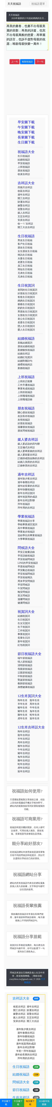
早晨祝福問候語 (26, 566)
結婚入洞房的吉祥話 (29, 462)
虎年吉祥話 (24, 767)
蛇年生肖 (35, 714)
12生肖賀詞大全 (29, 696)
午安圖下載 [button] (18, 1103)
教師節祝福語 (25, 683)
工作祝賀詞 (24, 630)
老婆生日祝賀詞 (26, 322)
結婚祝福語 (24, 159)
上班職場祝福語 (26, 395)
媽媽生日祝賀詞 (26, 300)
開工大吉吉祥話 (26, 227)
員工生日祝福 (25, 265)
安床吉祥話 (24, 220)
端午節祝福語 (25, 658)
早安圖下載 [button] (6, 1103)
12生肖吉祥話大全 (31, 727)
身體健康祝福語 (26, 687)
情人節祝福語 (25, 661)
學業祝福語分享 (26, 520)
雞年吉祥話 (24, 760)
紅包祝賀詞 (24, 645)
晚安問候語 (24, 592)
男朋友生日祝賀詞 (27, 311)
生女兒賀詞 (24, 623)
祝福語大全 (26, 152)
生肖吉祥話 (26, 1098)
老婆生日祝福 (25, 262)
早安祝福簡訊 (25, 577)
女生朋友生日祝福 (27, 251)
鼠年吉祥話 (24, 771)
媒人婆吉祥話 (28, 439)
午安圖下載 (26, 127)
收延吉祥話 (24, 191)
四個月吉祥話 (25, 187)
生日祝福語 (24, 156)
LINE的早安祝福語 (28, 563)
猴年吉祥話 (24, 746)
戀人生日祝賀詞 (26, 326)
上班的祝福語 (25, 392)
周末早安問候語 (26, 581)
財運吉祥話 (24, 202)
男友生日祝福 (25, 240)
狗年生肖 (22, 700)
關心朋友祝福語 (26, 412)
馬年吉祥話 (24, 742)
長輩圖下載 (26, 137)
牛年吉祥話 (24, 749)
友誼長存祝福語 (26, 416)
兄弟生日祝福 (25, 273)
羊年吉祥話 (24, 738)
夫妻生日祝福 (25, 258)
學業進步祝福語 (26, 531)
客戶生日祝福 (25, 244)
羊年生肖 (22, 704)
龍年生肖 (35, 700)
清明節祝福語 (25, 665)
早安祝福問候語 (26, 559)
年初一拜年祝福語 (26, 1051)
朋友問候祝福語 (26, 430)
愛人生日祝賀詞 (26, 329)
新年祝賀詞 (24, 641)
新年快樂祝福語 (26, 489)
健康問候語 (24, 602)
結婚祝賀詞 (24, 616)
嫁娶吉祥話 (24, 205)
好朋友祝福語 (25, 423)
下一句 (40, 61)
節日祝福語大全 (29, 654)
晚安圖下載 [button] (30, 1103)
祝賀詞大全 (26, 611)
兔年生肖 (35, 711)
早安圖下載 (26, 122)
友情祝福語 (24, 419)
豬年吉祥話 (24, 753)
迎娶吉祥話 (24, 209)
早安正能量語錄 (26, 552)
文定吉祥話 (24, 216)
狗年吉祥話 (24, 731)
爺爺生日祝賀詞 (26, 304)
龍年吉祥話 (24, 735)
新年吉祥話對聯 (26, 500)
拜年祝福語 (24, 504)
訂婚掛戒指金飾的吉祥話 (31, 458)
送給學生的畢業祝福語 (30, 535)
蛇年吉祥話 (24, 764)
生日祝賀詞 (26, 285)
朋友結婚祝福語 (26, 346)
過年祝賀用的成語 (27, 496)
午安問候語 (24, 588)
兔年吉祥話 (24, 757)
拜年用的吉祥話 (26, 507)
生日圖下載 (26, 142)
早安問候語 (24, 584)
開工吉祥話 (24, 198)
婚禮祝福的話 (25, 364)
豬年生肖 (22, 711)
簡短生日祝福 (25, 269)
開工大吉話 (33, 1021)
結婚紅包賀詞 (25, 357)
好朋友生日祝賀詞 (27, 293)
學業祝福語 (26, 516)
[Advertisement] (25, 89)
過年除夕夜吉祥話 (27, 478)
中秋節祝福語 (25, 676)
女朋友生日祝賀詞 (27, 315)
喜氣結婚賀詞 (25, 342)
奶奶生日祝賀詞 (26, 308)
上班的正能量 (25, 381)
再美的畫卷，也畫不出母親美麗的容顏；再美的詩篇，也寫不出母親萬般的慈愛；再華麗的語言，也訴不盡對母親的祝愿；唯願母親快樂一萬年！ (27, 37)
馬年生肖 (35, 704)
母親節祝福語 (25, 669)
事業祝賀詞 (24, 634)
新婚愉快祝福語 (26, 350)
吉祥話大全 (26, 183)
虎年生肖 (22, 718)
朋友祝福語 (24, 170)
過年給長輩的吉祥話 (29, 486)
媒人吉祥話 (24, 212)
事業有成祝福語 (26, 388)
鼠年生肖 (35, 718)
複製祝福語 (27, 61)
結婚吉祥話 (24, 353)
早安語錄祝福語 (26, 555)
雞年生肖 (22, 714)
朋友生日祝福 (25, 247)
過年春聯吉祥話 (26, 482)
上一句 (14, 61)
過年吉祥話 (24, 194)
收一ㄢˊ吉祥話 (25, 223)
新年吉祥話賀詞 (26, 493)
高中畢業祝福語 (26, 528)
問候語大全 (26, 548)
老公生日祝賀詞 (26, 318)
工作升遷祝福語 (26, 385)
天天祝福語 (14, 3)
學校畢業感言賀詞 (27, 524)
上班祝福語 (24, 167)
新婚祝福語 (24, 368)
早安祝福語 (24, 163)
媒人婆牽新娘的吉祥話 (30, 451)
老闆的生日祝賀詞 (27, 289)
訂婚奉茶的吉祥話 (27, 465)
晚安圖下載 (26, 132)
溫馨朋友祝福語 (26, 427)
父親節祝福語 (25, 672)
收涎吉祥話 (24, 174)
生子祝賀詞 (24, 627)
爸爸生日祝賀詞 (26, 297)
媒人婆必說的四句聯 (29, 443)
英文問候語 (24, 595)
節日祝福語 (26, 1090)
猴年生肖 (22, 707)
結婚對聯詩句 (25, 361)
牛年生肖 (35, 707)
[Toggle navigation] (38, 4)
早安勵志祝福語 (26, 570)
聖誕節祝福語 (25, 680)
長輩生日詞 (24, 637)
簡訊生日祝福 (25, 254)
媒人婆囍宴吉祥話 (27, 454)
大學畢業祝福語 (26, 539)
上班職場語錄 (25, 399)
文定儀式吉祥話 (26, 447)
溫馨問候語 (24, 599)
